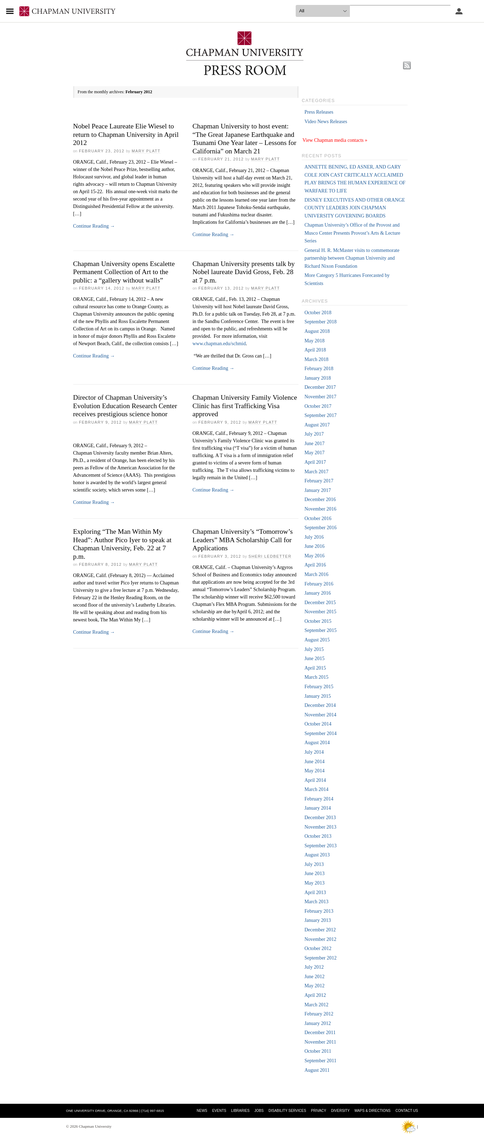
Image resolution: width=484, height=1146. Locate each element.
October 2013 (318, 836)
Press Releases (318, 112)
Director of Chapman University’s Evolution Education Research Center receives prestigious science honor (125, 406)
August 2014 (317, 742)
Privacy (318, 1111)
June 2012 (314, 976)
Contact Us (406, 1111)
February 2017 (318, 480)
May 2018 (314, 340)
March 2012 (316, 1004)
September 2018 (320, 321)
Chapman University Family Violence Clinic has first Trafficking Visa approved (245, 406)
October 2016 (318, 518)
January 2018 (317, 378)
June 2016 (314, 546)
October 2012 (318, 948)
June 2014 (314, 761)
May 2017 (314, 452)
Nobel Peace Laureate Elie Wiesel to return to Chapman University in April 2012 (126, 134)
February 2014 (318, 799)
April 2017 (315, 462)
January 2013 (317, 920)
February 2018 (318, 368)
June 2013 (314, 873)
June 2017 (314, 443)
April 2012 (315, 995)
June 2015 (314, 658)
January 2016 (317, 593)
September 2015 (320, 630)
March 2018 (316, 359)
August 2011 (316, 1070)
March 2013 (316, 901)
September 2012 (320, 958)
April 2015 (315, 668)
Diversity (340, 1111)
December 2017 (320, 387)
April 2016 (315, 565)
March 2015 (316, 677)
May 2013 (314, 883)
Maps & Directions (372, 1111)
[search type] (323, 11)
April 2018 (315, 350)
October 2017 (318, 406)
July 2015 (314, 649)
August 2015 (317, 639)
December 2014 (320, 705)
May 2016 (314, 555)
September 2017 (320, 415)
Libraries (240, 1111)
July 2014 (314, 752)
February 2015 (318, 686)
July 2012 (314, 967)
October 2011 (317, 1051)
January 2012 (317, 1023)
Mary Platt (146, 151)
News (202, 1111)
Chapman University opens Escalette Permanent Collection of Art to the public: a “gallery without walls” (124, 272)
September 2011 (320, 1060)
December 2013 (320, 817)
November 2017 (320, 396)
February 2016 (318, 584)
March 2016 (316, 574)
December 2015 (320, 602)
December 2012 (320, 929)
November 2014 (320, 714)
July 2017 (314, 434)
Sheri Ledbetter (270, 556)
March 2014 (316, 789)
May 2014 (314, 770)
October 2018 (318, 312)
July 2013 (314, 864)
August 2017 (317, 425)
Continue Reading (94, 226)
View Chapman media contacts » (334, 140)
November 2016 (320, 509)
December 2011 (320, 1032)
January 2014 (317, 808)
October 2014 (318, 724)
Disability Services (287, 1111)
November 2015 (320, 611)
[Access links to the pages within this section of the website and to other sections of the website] (11, 11)
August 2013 (317, 854)
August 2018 (317, 331)
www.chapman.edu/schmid (219, 343)
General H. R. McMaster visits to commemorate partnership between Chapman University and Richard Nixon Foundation (352, 258)
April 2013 (315, 892)
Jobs (259, 1111)
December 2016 (320, 499)
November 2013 (320, 827)
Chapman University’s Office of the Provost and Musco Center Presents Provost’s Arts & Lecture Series (352, 232)
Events (219, 1111)
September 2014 (320, 733)
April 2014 (315, 780)
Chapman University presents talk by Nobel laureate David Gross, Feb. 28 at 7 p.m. (244, 272)
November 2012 (320, 939)
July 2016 (314, 537)
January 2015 (317, 696)
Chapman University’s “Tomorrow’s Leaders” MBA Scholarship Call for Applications (243, 540)
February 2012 (318, 1014)
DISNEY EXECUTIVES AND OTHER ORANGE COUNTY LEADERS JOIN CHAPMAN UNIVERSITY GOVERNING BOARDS (354, 208)
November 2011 (320, 1042)
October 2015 (318, 621)
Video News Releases (325, 121)
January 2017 (317, 490)
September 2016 (320, 527)
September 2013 (320, 845)
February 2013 (318, 911)
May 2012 (314, 985)
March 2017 (316, 471)
